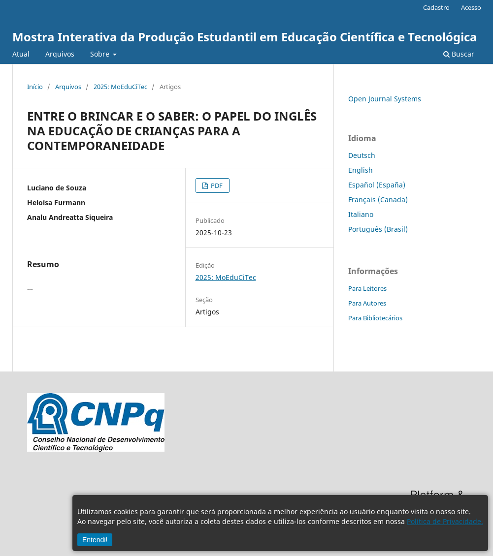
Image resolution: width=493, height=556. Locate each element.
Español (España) (376, 184)
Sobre (100, 54)
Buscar (458, 54)
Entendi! (94, 540)
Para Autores (367, 303)
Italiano (360, 214)
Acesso (471, 7)
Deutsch (361, 155)
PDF (216, 185)
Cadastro (436, 7)
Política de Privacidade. (445, 521)
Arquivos (59, 54)
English (360, 170)
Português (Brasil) (378, 229)
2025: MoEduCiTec (120, 86)
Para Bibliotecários (375, 317)
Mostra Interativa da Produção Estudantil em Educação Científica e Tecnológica (244, 37)
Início (35, 86)
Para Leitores (367, 288)
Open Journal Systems (384, 98)
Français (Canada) (378, 199)
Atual (21, 54)
